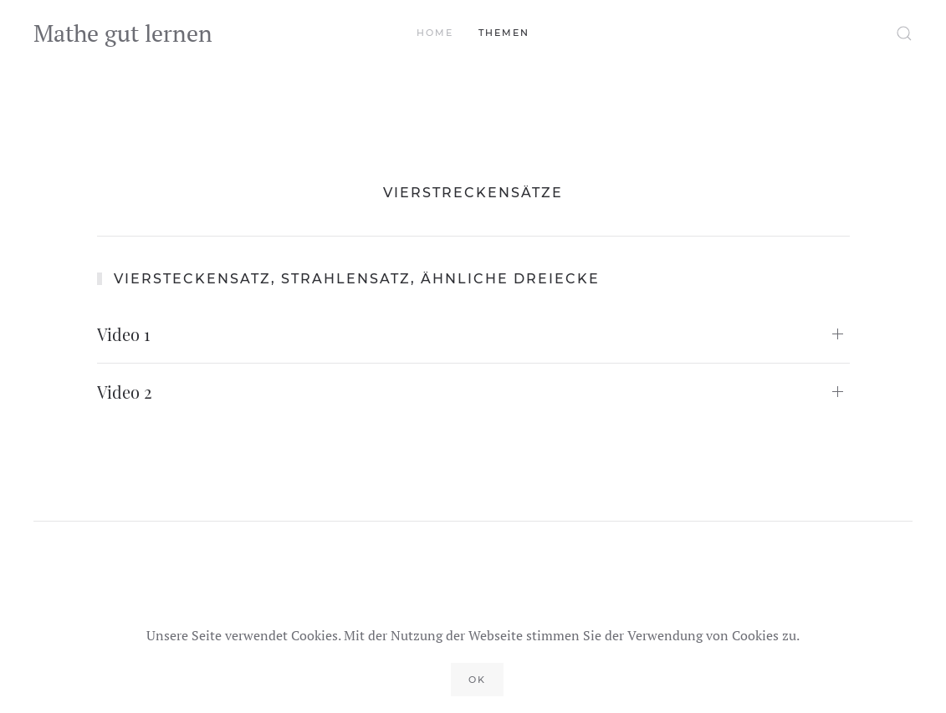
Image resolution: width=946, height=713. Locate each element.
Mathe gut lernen (122, 33)
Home (435, 32)
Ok (477, 679)
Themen (503, 32)
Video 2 (124, 391)
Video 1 (123, 334)
